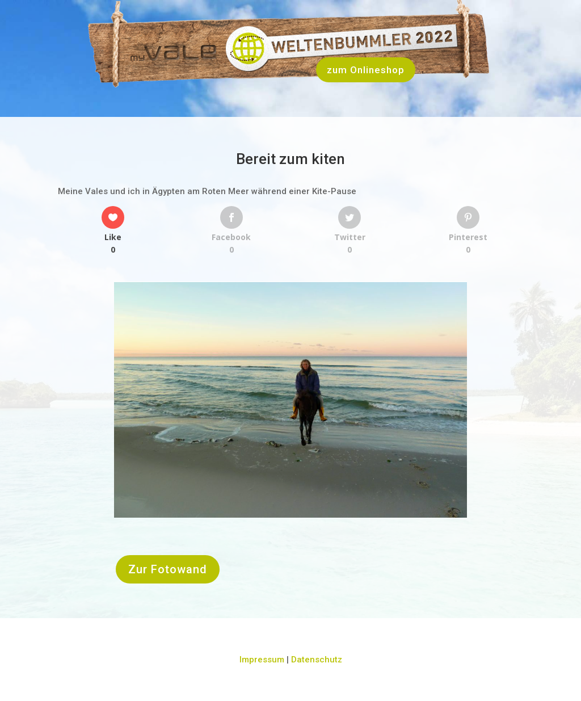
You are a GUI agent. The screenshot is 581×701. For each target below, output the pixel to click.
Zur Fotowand (167, 569)
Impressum (261, 659)
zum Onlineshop (366, 69)
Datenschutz (316, 659)
